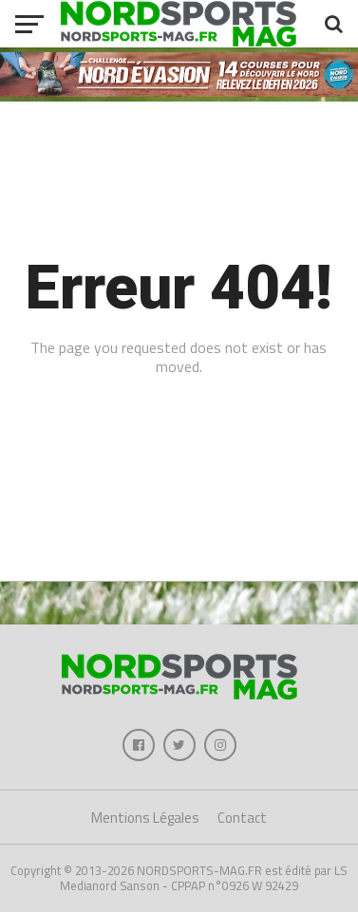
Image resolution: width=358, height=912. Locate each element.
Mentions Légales (145, 817)
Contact (242, 817)
